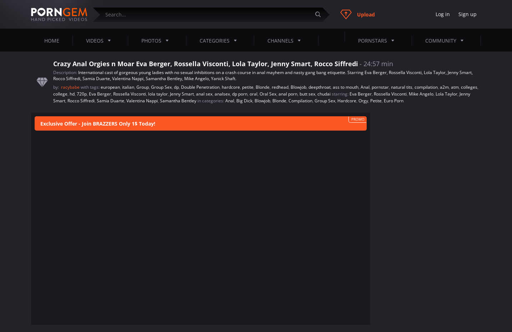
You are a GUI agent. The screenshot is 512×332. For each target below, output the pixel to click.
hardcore (231, 87)
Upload (357, 14)
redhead (280, 87)
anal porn (287, 94)
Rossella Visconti (129, 94)
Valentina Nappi (142, 101)
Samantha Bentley (178, 101)
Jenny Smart (182, 94)
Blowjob (298, 87)
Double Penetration (200, 87)
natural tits (401, 87)
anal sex (204, 94)
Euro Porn (393, 101)
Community (446, 40)
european (110, 87)
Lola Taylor (446, 94)
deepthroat (319, 87)
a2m (444, 87)
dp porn (239, 94)
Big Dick (244, 101)
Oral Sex (268, 94)
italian (128, 87)
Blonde (263, 87)
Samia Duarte (110, 101)
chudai (324, 94)
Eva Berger (100, 94)
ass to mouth (345, 87)
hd (72, 94)
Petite (376, 101)
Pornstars (378, 40)
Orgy (363, 101)
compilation (426, 87)
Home (51, 40)
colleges (469, 87)
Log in (443, 14)
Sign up (467, 14)
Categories (220, 40)
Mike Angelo (421, 94)
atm (455, 87)
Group (142, 87)
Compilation (300, 101)
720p (82, 94)
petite (248, 87)
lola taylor (158, 94)
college (60, 94)
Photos (157, 40)
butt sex (307, 94)
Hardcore (346, 101)
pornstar (380, 87)
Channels (286, 40)
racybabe (71, 87)
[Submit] (321, 14)
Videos (100, 40)
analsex (222, 94)
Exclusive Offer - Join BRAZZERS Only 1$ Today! (97, 123)
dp (176, 87)
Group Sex (161, 87)
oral (253, 94)
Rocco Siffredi (81, 101)
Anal (365, 87)
